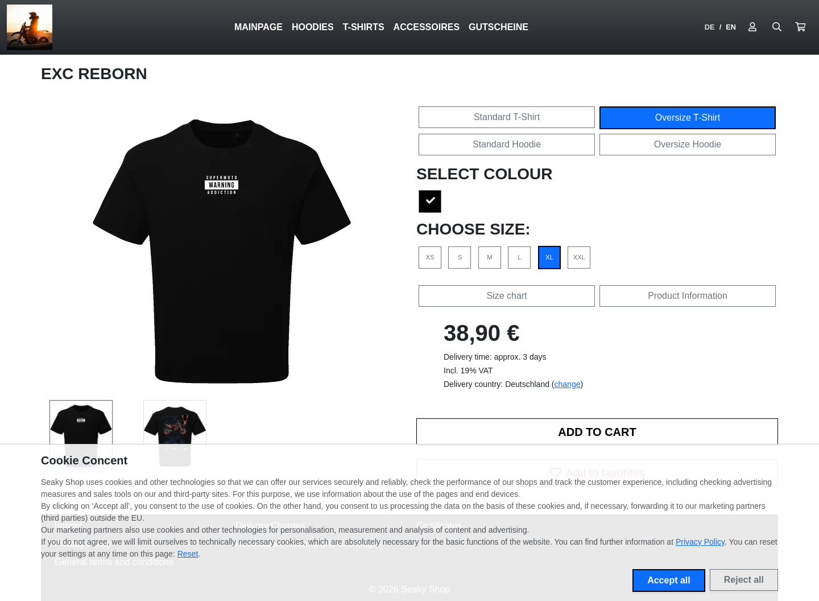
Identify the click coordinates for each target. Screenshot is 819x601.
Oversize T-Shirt (687, 117)
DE (710, 27)
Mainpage (258, 27)
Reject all (744, 579)
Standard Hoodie (507, 144)
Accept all (668, 580)
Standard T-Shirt (507, 117)
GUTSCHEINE (498, 27)
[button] (800, 27)
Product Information (687, 295)
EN (731, 27)
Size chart (506, 295)
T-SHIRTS (363, 27)
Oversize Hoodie (687, 144)
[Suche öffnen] (777, 27)
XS (430, 257)
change (568, 384)
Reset (187, 553)
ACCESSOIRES (427, 27)
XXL (579, 257)
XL (549, 257)
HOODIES (313, 27)
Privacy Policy (700, 541)
